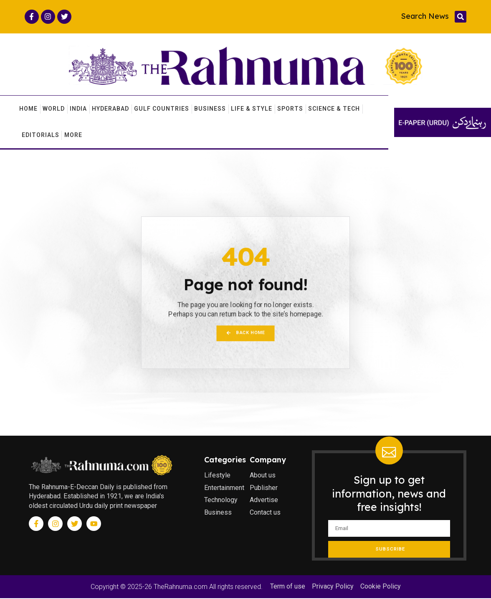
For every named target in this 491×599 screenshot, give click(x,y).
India (78, 109)
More (73, 135)
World (54, 109)
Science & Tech (334, 109)
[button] (460, 17)
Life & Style (251, 109)
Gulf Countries (161, 109)
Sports (290, 109)
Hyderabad (110, 109)
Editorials (40, 135)
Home (28, 109)
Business (210, 109)
